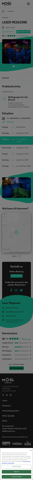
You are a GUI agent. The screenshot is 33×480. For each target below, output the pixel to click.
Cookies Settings (16, 467)
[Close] (31, 451)
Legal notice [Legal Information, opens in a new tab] (11, 463)
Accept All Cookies (16, 477)
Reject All (16, 472)
